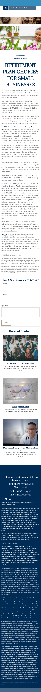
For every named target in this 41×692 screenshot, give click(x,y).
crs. (9, 594)
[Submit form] (6, 323)
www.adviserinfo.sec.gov (8, 560)
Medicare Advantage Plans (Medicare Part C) (20, 449)
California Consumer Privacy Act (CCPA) (26, 535)
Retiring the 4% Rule (20, 407)
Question (4, 306)
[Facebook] (2, 498)
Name (5, 283)
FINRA (9, 570)
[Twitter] (6, 498)
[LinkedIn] (9, 498)
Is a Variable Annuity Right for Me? (20, 363)
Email (5, 294)
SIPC (12, 570)
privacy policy (33, 592)
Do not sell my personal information (18, 539)
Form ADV (30, 560)
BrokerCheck (11, 504)
